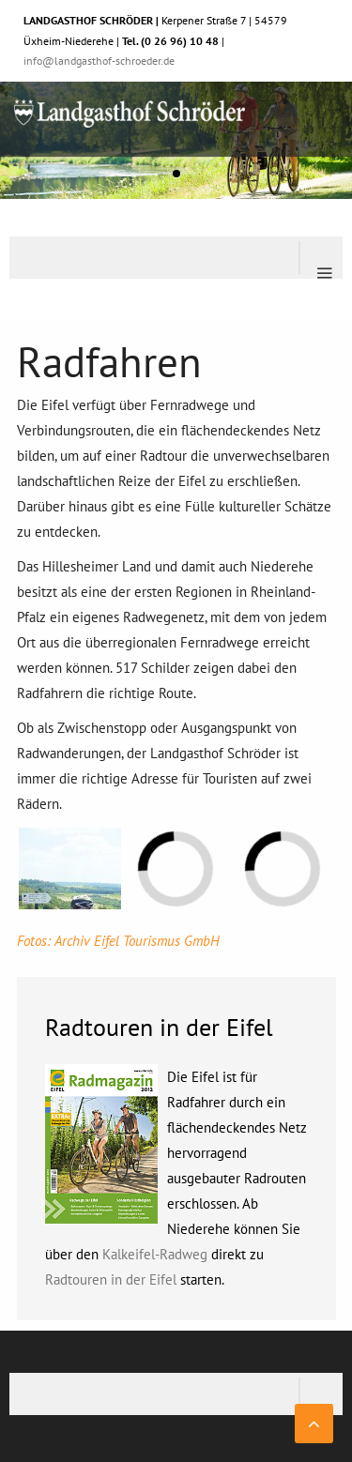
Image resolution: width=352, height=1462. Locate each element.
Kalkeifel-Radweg (154, 1254)
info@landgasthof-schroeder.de (99, 60)
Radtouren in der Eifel (110, 1279)
